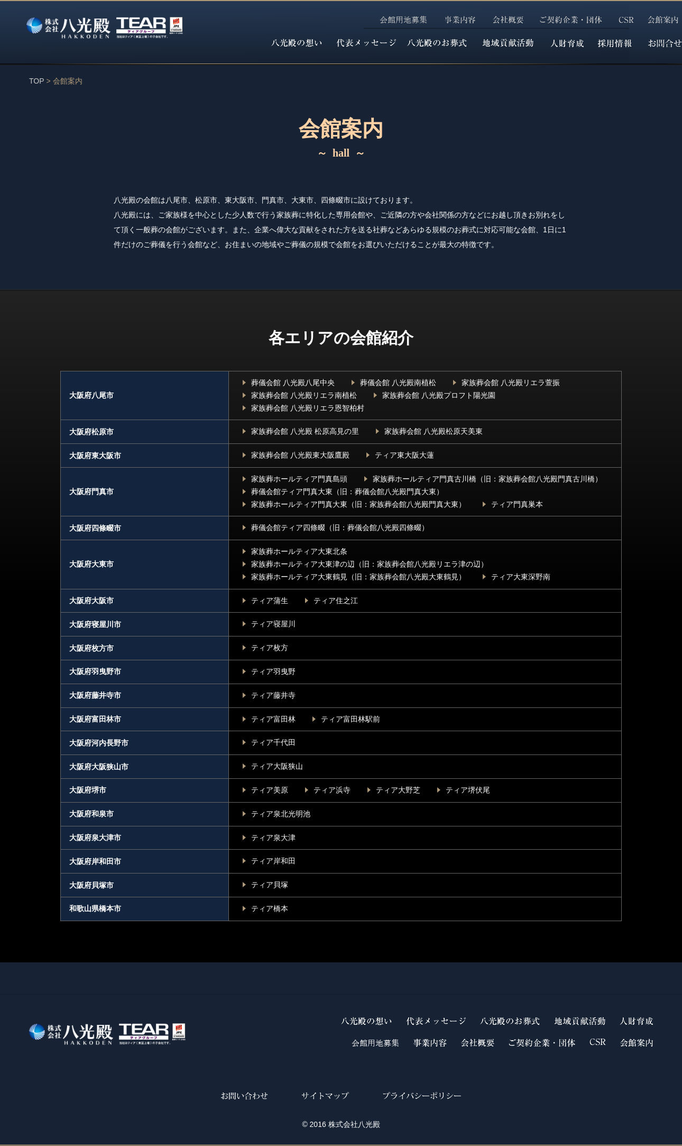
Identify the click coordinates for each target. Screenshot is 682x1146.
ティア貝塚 (269, 884)
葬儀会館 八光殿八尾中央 (293, 382)
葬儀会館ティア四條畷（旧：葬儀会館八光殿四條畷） (340, 527)
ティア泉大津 (273, 837)
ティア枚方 (269, 647)
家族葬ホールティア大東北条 (299, 551)
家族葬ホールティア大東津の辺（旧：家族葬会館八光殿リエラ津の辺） (369, 564)
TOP (36, 81)
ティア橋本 (269, 908)
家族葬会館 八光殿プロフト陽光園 (438, 395)
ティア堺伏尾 (468, 790)
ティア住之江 (336, 600)
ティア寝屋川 (273, 624)
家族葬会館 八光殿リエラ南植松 (304, 395)
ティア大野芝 (398, 790)
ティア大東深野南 (520, 576)
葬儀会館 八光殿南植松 (398, 382)
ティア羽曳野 (273, 671)
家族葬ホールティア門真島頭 (299, 479)
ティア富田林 (273, 719)
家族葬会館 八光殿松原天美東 (433, 431)
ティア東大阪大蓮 (404, 455)
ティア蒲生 (269, 600)
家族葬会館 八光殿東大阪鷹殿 (300, 455)
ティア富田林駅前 (350, 719)
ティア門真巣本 (517, 504)
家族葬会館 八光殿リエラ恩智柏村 (307, 408)
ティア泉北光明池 (280, 814)
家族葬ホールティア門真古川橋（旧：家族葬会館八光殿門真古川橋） (487, 479)
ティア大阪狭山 (277, 766)
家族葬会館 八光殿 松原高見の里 (305, 431)
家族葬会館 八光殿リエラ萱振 (511, 382)
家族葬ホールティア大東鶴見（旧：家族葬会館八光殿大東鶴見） (358, 576)
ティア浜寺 (332, 790)
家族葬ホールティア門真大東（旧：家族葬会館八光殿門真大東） (358, 504)
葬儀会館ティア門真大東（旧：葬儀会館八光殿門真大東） (347, 491)
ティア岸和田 (273, 861)
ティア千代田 (273, 742)
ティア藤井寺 (273, 695)
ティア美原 (269, 790)
